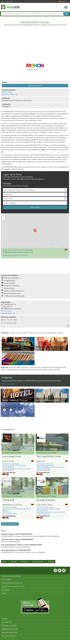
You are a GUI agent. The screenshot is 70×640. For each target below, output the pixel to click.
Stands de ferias (8, 467)
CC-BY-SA (67, 247)
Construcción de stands (11, 464)
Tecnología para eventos (45, 465)
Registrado (9, 1)
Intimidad (4, 618)
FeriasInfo (10, 7)
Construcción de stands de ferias (14, 465)
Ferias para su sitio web (9, 625)
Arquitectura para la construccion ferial (16, 469)
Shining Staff (8, 500)
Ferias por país (6, 579)
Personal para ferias (9, 514)
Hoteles (3, 593)
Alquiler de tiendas (43, 470)
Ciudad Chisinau (37, 561)
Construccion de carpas (45, 464)
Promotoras (6, 512)
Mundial (14, 561)
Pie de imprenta (6, 622)
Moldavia (24, 561)
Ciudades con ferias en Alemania (12, 583)
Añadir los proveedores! (10, 524)
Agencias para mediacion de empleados (16, 509)
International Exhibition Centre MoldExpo (18, 250)
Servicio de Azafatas (9, 507)
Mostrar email (7, 92)
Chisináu (51, 561)
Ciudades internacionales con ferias (13, 586)
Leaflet (48, 247)
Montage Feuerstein (45, 500)
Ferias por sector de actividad (10, 576)
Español (65, 1)
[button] (35, 230)
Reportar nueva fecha (35, 85)
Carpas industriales (43, 469)
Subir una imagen (8, 384)
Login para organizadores (9, 632)
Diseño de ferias (8, 470)
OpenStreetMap (57, 247)
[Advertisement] (35, 43)
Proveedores (5, 590)
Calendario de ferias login (9, 629)
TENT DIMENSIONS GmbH (48, 456)
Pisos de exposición (43, 514)
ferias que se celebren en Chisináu (15, 255)
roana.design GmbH (11, 456)
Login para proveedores (9, 636)
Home (4, 561)
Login (2, 1)
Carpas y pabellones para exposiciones (50, 467)
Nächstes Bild (67, 442)
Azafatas (5, 510)
